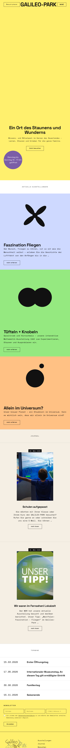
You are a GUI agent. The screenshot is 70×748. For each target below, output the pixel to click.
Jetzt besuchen (35, 148)
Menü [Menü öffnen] (62, 4)
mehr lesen (35, 526)
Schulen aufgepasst (35, 507)
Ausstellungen (44, 740)
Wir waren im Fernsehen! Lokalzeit (35, 606)
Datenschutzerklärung (26, 715)
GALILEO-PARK (38, 4)
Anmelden (10, 724)
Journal (41, 743)
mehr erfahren (12, 263)
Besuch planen (11, 4)
